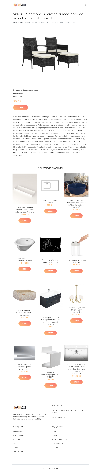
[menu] (86, 4)
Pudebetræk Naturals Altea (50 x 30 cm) (50, 261)
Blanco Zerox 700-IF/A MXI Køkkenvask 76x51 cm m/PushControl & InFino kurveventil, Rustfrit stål (76, 369)
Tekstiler (16, 447)
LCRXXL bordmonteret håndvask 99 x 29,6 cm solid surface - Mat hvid (24, 209)
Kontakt (55, 435)
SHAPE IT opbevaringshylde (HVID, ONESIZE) (50, 374)
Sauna (15, 443)
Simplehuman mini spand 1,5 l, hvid (76, 261)
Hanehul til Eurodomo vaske (50, 201)
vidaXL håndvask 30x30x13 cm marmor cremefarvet (24, 312)
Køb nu (20, 107)
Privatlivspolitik (57, 443)
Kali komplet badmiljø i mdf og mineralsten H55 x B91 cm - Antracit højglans (50, 320)
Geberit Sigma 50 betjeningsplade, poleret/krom (25, 366)
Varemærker (18, 451)
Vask (36, 90)
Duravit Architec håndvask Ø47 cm (25, 259)
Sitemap (55, 447)
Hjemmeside (18, 22)
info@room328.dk (59, 417)
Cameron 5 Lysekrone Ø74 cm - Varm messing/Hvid (76, 310)
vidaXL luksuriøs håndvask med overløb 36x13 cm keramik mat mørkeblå (76, 203)
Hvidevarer (17, 439)
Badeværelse (28, 90)
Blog (54, 431)
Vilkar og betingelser (60, 439)
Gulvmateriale (18, 435)
